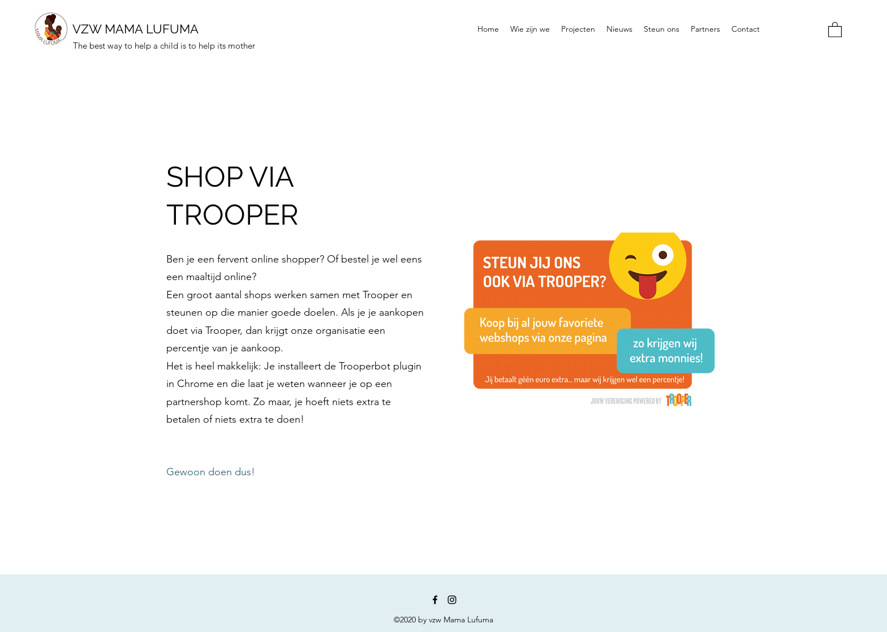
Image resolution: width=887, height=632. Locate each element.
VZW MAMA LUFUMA (135, 29)
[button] (835, 29)
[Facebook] (435, 599)
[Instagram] (452, 599)
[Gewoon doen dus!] (210, 473)
